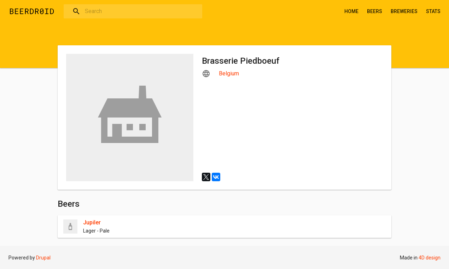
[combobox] (133, 11)
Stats (433, 11)
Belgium (229, 73)
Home (351, 11)
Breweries (404, 11)
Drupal (43, 258)
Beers (374, 11)
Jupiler (92, 222)
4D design (430, 258)
